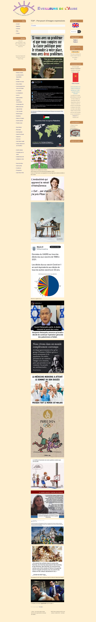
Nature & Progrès (20, 118)
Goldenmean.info (20, 156)
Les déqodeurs (19, 93)
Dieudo (17, 79)
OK (79, 31)
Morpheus (18, 116)
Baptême (18, 26)
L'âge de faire (19, 109)
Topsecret (18, 136)
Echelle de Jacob (20, 81)
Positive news (19, 123)
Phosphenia (18, 170)
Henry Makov (19, 84)
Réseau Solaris (19, 72)
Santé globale (19, 132)
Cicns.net (18, 139)
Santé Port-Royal (20, 134)
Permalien (41, 606)
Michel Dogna (19, 113)
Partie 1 (75, 40)
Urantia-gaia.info (20, 104)
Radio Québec (19, 97)
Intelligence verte (20, 159)
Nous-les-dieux (19, 163)
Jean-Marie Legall (20, 141)
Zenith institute (19, 150)
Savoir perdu (19, 165)
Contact (18, 33)
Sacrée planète (19, 120)
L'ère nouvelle (19, 111)
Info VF (17, 95)
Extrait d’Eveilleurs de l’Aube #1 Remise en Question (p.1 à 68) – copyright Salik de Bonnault (75, 90)
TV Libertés (18, 90)
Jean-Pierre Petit (20, 172)
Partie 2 (75, 42)
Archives (18, 28)
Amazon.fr (75, 115)
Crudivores (18, 168)
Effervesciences (19, 106)
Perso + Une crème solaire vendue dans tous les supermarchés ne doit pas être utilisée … (38, 613)
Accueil (17, 24)
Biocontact (18, 129)
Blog (17, 31)
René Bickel (19, 127)
